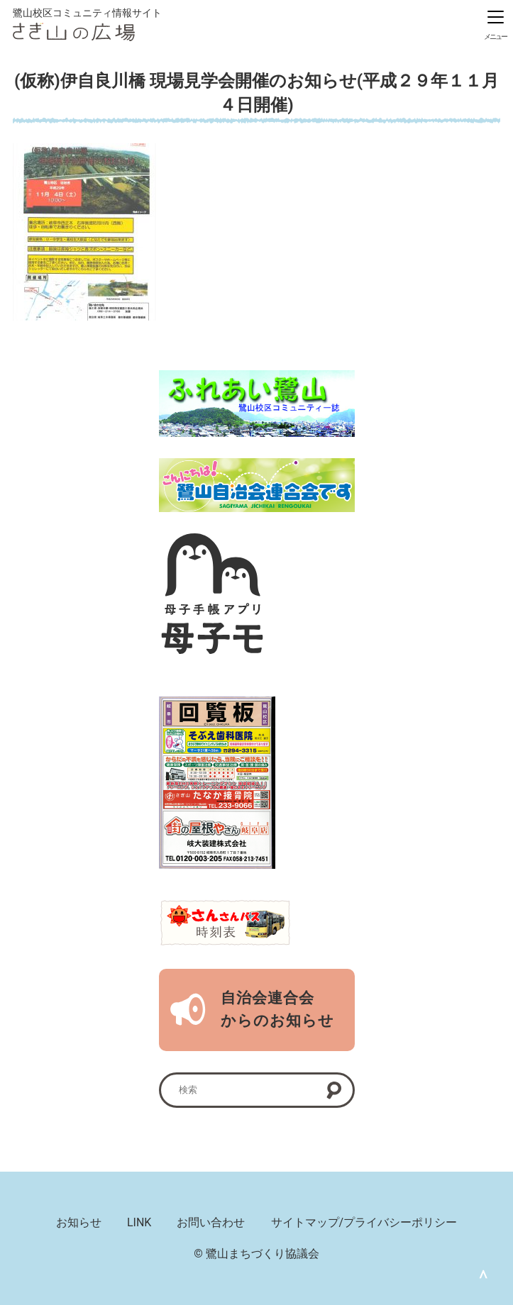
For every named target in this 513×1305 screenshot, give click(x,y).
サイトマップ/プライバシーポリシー (364, 1222)
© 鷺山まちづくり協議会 (256, 1253)
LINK (139, 1222)
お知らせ (78, 1222)
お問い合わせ (211, 1222)
